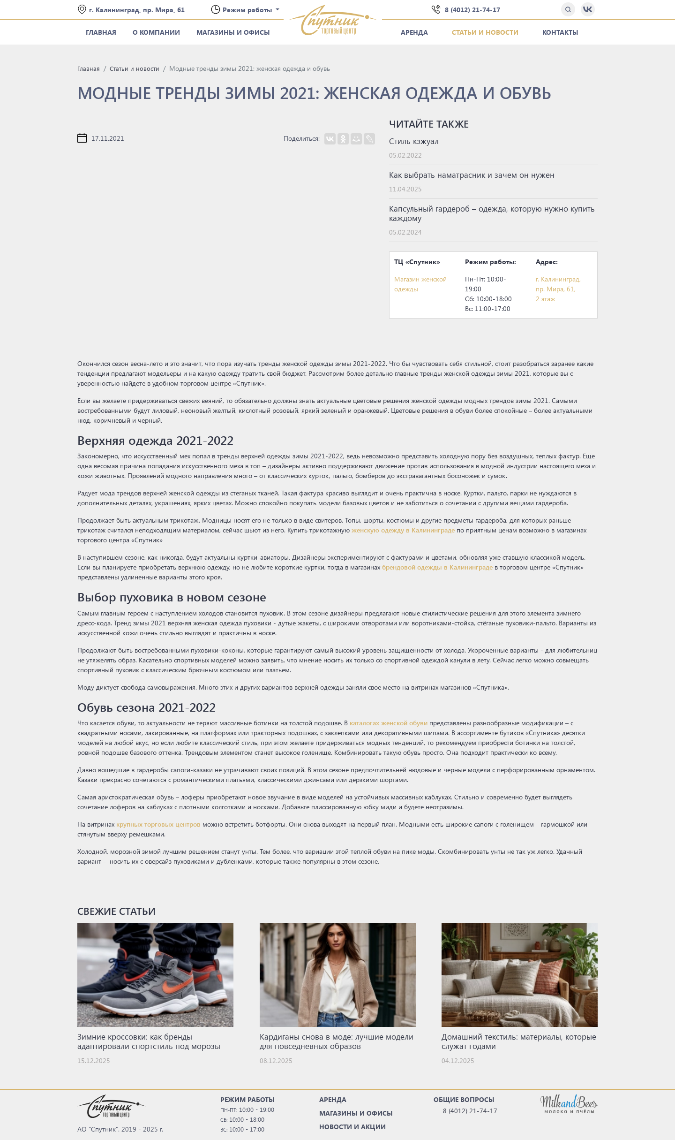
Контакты (560, 32)
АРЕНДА (332, 1099)
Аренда (414, 32)
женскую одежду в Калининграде (403, 529)
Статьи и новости (485, 32)
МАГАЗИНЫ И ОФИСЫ (356, 1113)
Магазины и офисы (233, 32)
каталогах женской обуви (389, 722)
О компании (156, 32)
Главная (101, 32)
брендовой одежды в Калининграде (437, 566)
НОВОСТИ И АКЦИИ (352, 1126)
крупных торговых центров (158, 824)
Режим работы (248, 9)
